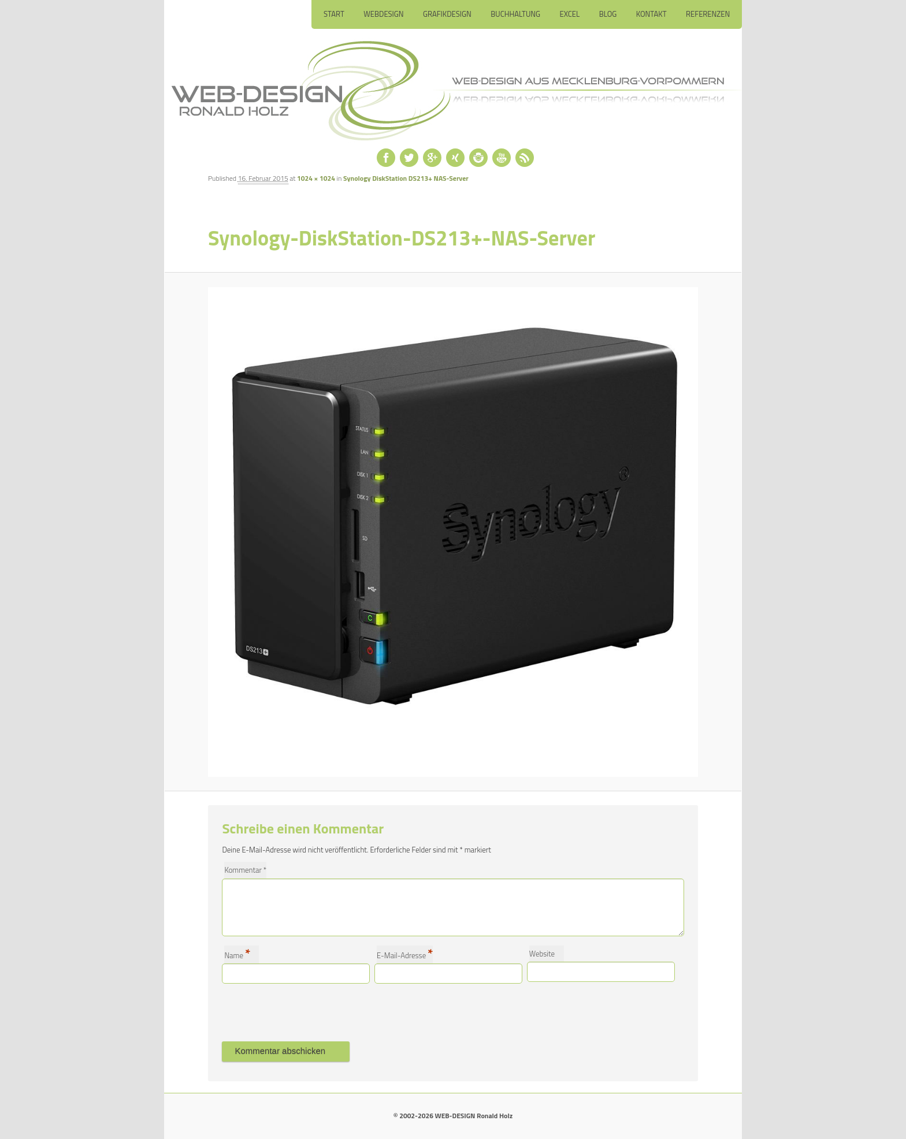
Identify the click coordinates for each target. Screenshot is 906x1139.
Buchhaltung (515, 14)
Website (542, 953)
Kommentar (245, 870)
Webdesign (383, 14)
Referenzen (708, 14)
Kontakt (651, 14)
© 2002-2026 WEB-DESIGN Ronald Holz (453, 1115)
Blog (608, 14)
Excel (570, 14)
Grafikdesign (447, 14)
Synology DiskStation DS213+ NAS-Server (406, 178)
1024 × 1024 (316, 178)
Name (237, 954)
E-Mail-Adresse (405, 954)
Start (334, 14)
